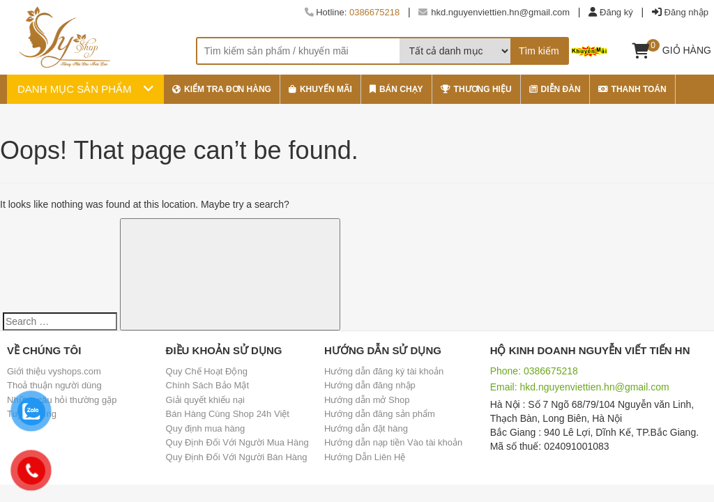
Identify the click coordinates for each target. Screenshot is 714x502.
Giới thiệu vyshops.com (54, 371)
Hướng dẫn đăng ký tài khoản (383, 371)
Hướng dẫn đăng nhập (370, 385)
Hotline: (352, 12)
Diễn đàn (555, 89)
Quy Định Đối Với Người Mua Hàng (237, 442)
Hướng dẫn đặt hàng (366, 428)
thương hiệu (476, 89)
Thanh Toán (632, 89)
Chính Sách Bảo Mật (208, 385)
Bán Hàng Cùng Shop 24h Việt (227, 414)
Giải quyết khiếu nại (205, 400)
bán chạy (396, 89)
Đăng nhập (686, 12)
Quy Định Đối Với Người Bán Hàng (236, 457)
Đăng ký (616, 12)
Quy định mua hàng (205, 428)
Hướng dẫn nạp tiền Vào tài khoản (393, 442)
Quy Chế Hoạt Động (207, 371)
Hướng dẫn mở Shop (366, 400)
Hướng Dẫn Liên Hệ (364, 457)
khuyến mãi (320, 89)
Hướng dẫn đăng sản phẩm (379, 414)
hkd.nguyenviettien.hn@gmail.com (494, 12)
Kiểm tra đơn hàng (221, 89)
